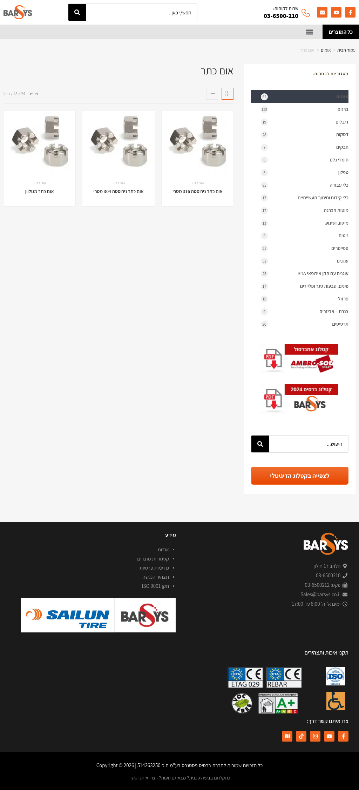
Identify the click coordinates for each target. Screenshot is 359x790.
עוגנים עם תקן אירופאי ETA (304, 273)
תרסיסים (304, 323)
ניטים (304, 235)
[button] (310, 32)
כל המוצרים (341, 31)
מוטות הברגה (304, 209)
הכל (7, 92)
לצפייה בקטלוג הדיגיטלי (299, 475)
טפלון (304, 171)
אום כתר (197, 182)
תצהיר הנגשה (156, 576)
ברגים (304, 108)
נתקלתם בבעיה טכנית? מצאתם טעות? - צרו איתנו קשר (179, 777)
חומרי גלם (304, 159)
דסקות (304, 134)
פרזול (304, 298)
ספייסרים (304, 247)
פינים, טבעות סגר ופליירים (304, 285)
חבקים (304, 146)
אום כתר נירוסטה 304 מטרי (118, 190)
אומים (326, 49)
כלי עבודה (304, 184)
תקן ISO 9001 (155, 585)
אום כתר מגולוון (39, 190)
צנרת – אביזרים (304, 310)
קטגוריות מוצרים (153, 558)
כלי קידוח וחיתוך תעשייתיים (304, 197)
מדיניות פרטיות (154, 567)
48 (15, 92)
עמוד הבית (346, 49)
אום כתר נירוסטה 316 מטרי (197, 190)
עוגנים (304, 260)
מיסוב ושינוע (304, 222)
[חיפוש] (77, 12)
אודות (163, 549)
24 (23, 92)
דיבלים (304, 121)
